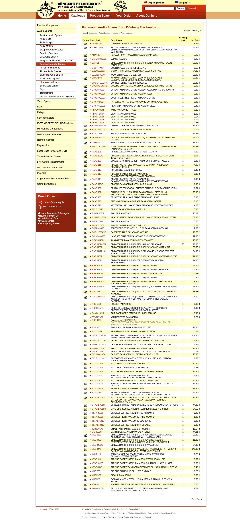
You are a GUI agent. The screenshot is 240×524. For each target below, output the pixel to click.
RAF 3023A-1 (97, 281)
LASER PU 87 (97, 137)
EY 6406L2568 (97, 106)
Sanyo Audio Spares (50, 78)
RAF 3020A (96, 269)
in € (101, 517)
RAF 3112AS (97, 286)
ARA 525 (95, 55)
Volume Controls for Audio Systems (57, 96)
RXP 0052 (95, 320)
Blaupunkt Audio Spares (51, 49)
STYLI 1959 (96, 388)
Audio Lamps (46, 42)
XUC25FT (95, 475)
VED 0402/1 (96, 445)
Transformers (46, 93)
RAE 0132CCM (98, 244)
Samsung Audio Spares (51, 75)
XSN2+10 (95, 454)
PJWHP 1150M (98, 217)
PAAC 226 (95, 205)
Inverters (41, 173)
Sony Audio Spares (49, 86)
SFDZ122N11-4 (98, 335)
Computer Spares (46, 183)
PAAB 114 (95, 179)
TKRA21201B (97, 425)
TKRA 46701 (96, 413)
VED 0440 (95, 449)
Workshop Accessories (49, 134)
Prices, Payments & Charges (54, 213)
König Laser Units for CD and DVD (57, 60)
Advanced (192, 8)
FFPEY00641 (97, 110)
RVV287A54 (96, 317)
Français (137, 517)
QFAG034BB (97, 240)
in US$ (118, 517)
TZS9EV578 (96, 429)
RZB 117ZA (96, 331)
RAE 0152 (95, 260)
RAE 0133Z (96, 247)
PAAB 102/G (96, 156)
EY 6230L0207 (97, 98)
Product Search (100, 15)
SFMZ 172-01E (98, 340)
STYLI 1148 (96, 367)
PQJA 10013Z (97, 225)
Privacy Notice (46, 221)
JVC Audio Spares (49, 57)
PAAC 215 (95, 201)
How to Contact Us (49, 216)
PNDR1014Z (96, 221)
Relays (40, 112)
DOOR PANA (97, 68)
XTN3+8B (95, 459)
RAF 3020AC (97, 273)
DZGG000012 (97, 71)
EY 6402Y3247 (97, 102)
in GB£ (108, 517)
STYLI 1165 (96, 371)
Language (182, 2)
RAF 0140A (96, 265)
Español (147, 517)
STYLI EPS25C (98, 409)
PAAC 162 (95, 192)
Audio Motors (46, 46)
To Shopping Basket (49, 223)
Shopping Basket (153, 2)
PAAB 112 (95, 170)
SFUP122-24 (97, 358)
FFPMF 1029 (97, 120)
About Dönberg (147, 15)
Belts (39, 106)
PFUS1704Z (96, 209)
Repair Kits (43, 145)
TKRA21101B (97, 421)
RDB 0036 (95, 304)
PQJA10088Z (97, 228)
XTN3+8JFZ (96, 463)
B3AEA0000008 (98, 59)
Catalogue (78, 15)
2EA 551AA (96, 43)
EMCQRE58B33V (99, 83)
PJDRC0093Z (97, 213)
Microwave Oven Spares (50, 167)
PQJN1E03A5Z (98, 232)
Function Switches (49, 53)
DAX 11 (94, 63)
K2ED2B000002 (98, 129)
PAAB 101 (95, 152)
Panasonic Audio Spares (52, 64)
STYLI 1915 (96, 380)
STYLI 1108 (96, 363)
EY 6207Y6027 (97, 90)
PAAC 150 (95, 188)
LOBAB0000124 (98, 143)
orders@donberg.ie (54, 202)
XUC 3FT (95, 471)
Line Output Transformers (50, 161)
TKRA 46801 (96, 417)
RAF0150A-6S (97, 297)
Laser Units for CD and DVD (52, 151)
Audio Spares (104, 33)
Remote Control (45, 139)
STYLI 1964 (96, 392)
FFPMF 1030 (97, 122)
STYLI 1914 (96, 375)
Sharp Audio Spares (49, 82)
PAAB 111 (95, 165)
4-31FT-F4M (96, 47)
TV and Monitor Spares (49, 156)
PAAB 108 (95, 161)
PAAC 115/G (96, 184)
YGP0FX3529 (97, 488)
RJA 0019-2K (97, 313)
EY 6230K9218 (97, 94)
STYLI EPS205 (97, 405)
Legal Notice (141, 513)
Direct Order (46, 196)
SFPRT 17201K (98, 344)
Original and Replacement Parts (54, 178)
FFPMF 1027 (97, 114)
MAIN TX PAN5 (98, 147)
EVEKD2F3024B (98, 86)
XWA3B (94, 484)
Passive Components (48, 25)
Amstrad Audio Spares (51, 35)
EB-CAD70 (96, 78)
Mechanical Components (50, 128)
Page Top (196, 499)
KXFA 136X (96, 133)
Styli (42, 89)
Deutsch (127, 517)
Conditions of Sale (48, 218)
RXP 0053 (95, 327)
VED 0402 (95, 440)
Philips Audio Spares (50, 67)
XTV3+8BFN (96, 467)
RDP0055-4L (97, 308)
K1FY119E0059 (98, 125)
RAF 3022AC (97, 277)
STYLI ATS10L (97, 398)
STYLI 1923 (96, 383)
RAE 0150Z (96, 256)
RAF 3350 (95, 292)
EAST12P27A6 (97, 75)
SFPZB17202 (97, 348)
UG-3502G (96, 432)
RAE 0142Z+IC (97, 251)
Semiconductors (45, 117)
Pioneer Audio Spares (50, 71)
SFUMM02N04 (97, 354)
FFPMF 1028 (97, 117)
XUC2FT (95, 479)
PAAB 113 (95, 174)
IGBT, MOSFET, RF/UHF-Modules (55, 123)
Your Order (123, 15)
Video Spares (44, 101)
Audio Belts (45, 39)
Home (62, 15)
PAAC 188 (95, 197)
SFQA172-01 (97, 351)
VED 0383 (95, 435)
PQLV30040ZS (97, 236)
